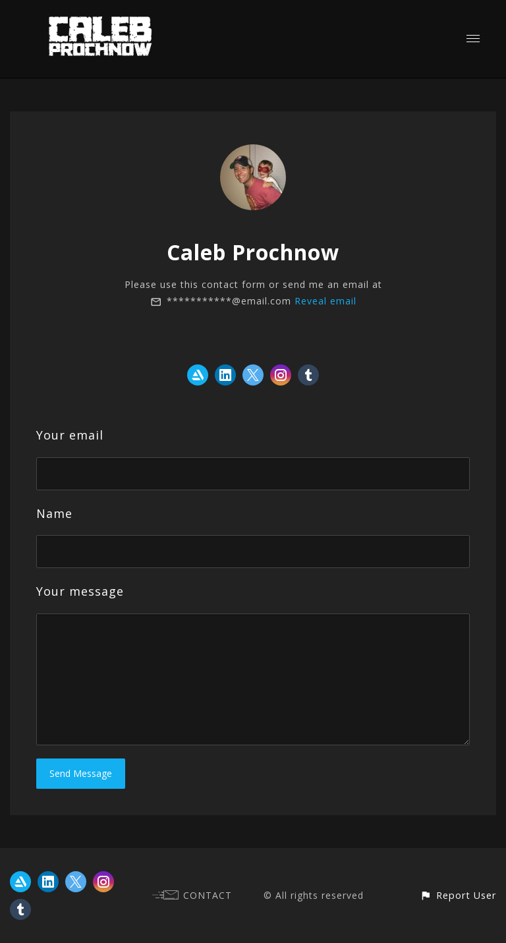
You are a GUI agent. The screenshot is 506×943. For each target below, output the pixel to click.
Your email (69, 435)
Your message (80, 591)
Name (54, 513)
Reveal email (325, 301)
